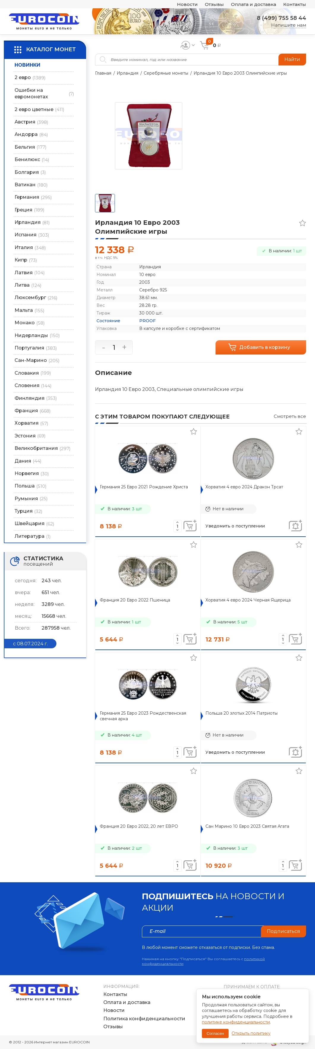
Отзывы (214, 4)
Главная (103, 73)
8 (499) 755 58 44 (281, 18)
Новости (187, 4)
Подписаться (283, 931)
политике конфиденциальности (236, 1022)
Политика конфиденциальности (144, 1018)
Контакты (294, 4)
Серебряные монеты (166, 73)
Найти (292, 59)
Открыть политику (251, 1033)
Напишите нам (288, 25)
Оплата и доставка (253, 4)
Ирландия (127, 73)
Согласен (215, 1033)
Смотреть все (290, 416)
